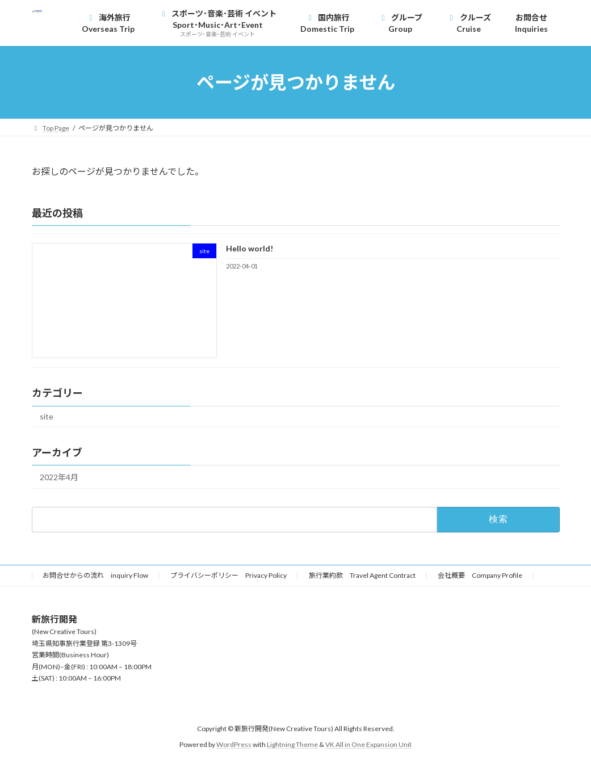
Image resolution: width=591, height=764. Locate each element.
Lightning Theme (292, 744)
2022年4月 (59, 477)
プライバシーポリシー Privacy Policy (228, 575)
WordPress (234, 744)
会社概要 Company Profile (480, 575)
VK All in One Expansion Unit (368, 744)
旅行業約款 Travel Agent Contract (362, 575)
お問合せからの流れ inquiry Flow (95, 575)
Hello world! (249, 248)
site (46, 417)
